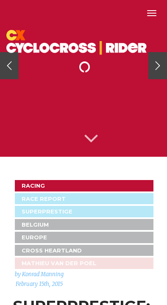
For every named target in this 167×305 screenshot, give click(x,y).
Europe (34, 237)
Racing (33, 185)
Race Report (44, 198)
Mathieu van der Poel (59, 263)
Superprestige (47, 211)
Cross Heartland (52, 250)
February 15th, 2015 (39, 284)
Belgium (35, 224)
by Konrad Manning (39, 274)
